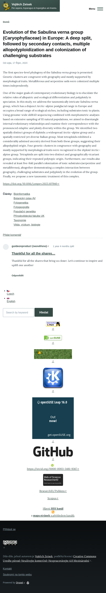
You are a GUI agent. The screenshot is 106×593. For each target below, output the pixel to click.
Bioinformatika (22, 194)
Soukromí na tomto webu (17, 574)
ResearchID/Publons (53, 490)
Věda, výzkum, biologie (27, 224)
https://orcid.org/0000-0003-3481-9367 (53, 467)
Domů (6, 22)
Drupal (20, 582)
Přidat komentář (12, 235)
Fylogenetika (21, 202)
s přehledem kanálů (53, 515)
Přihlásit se (9, 529)
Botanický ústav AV (25, 198)
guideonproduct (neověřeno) (30, 246)
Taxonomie (20, 220)
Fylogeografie (21, 207)
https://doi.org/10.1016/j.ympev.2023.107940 (31, 183)
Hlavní (53, 508)
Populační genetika (25, 211)
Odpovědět (18, 275)
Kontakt (7, 568)
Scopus (53, 498)
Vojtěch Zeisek (22, 4)
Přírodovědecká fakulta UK (29, 216)
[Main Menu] (95, 9)
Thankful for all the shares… (33, 253)
